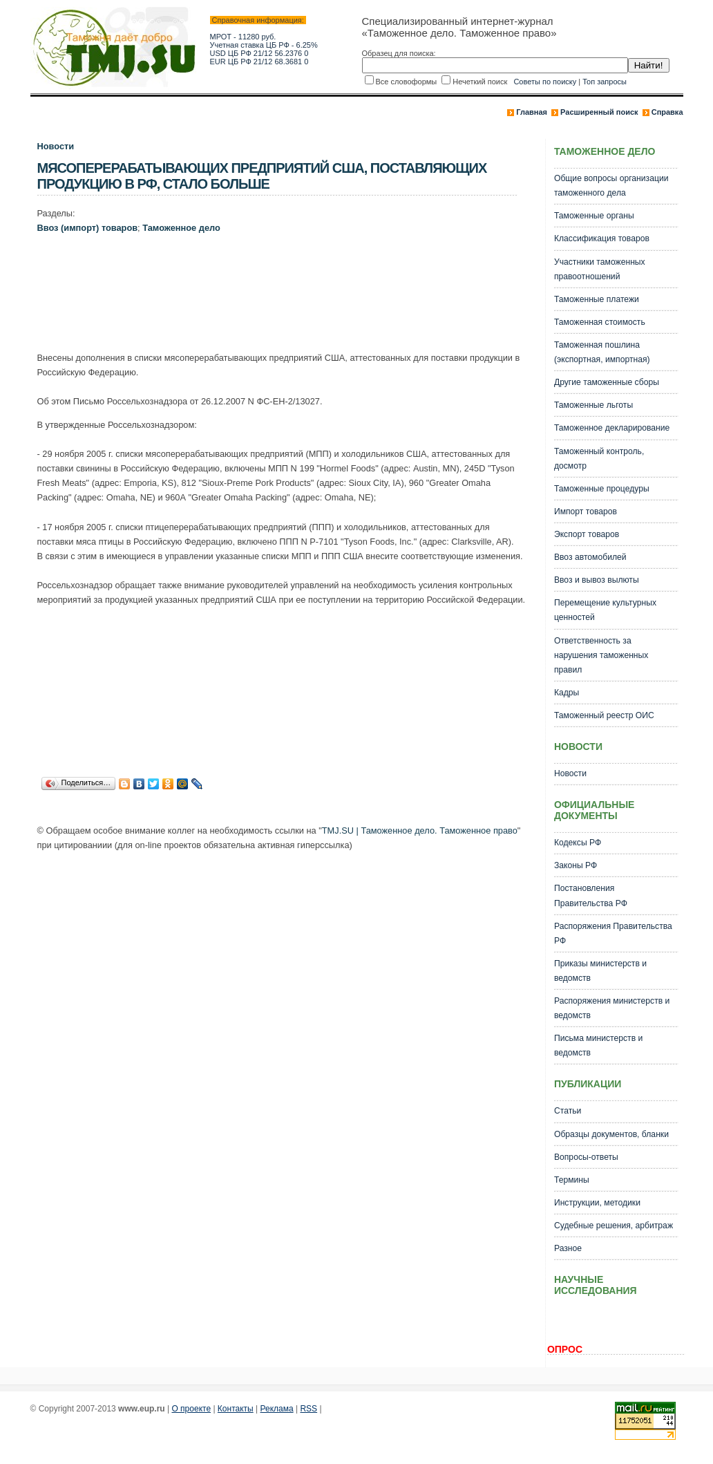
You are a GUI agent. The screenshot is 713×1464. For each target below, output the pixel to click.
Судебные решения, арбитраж (613, 1225)
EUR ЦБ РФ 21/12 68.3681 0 (259, 61)
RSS (308, 1409)
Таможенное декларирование (611, 428)
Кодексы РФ (577, 842)
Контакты (236, 1409)
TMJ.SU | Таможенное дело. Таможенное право (419, 830)
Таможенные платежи (596, 299)
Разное (568, 1248)
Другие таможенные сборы (606, 382)
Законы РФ (575, 865)
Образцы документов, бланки (611, 1134)
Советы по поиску (544, 81)
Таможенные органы (594, 215)
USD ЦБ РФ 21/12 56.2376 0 (259, 53)
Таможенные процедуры (601, 489)
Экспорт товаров (586, 534)
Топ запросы (604, 81)
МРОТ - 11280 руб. (243, 36)
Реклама (277, 1409)
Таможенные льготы (593, 405)
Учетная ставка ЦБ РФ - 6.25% (264, 45)
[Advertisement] (288, 296)
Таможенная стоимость (599, 322)
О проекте (191, 1409)
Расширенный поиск (599, 112)
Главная (531, 112)
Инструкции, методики (597, 1203)
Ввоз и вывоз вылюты (596, 580)
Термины (571, 1180)
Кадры (566, 692)
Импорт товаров (585, 511)
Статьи (567, 1111)
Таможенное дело (181, 228)
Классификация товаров (601, 238)
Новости (56, 146)
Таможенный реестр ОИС (604, 715)
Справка (667, 112)
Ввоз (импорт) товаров (87, 228)
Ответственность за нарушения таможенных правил (601, 655)
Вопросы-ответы (586, 1157)
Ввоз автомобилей (590, 557)
